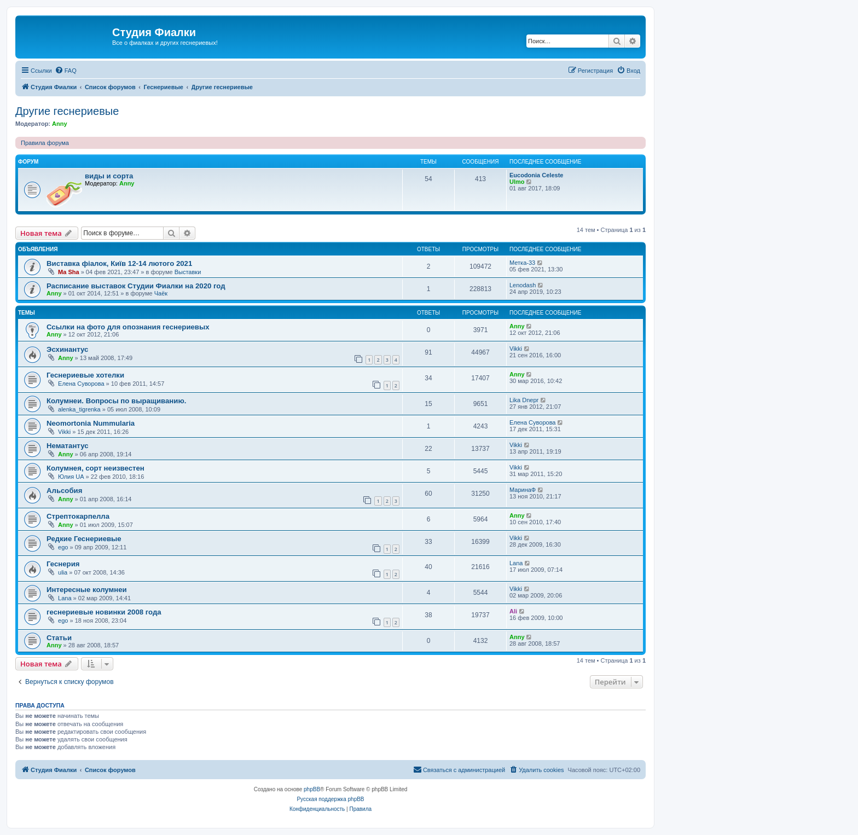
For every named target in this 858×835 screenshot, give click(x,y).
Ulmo (517, 181)
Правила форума (45, 143)
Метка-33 (522, 262)
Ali (513, 611)
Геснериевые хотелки (85, 375)
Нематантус (68, 446)
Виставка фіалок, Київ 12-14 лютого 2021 (119, 263)
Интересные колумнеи (87, 589)
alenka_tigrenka (79, 409)
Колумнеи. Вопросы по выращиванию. (116, 401)
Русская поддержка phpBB (330, 799)
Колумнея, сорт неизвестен (95, 468)
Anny (59, 123)
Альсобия (64, 490)
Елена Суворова (81, 383)
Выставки (188, 272)
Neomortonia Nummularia (91, 423)
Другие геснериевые (67, 111)
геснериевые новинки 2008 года (104, 612)
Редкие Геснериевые (84, 539)
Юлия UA (71, 476)
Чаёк (160, 293)
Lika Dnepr (523, 400)
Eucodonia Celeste (536, 175)
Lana (516, 563)
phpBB (312, 789)
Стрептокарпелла (78, 516)
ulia (62, 572)
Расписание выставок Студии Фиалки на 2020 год (136, 286)
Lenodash (522, 285)
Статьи (59, 638)
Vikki (515, 348)
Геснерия (63, 564)
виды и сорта (109, 176)
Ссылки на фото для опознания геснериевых (128, 327)
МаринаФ (522, 489)
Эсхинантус (67, 349)
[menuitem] (66, 70)
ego (63, 547)
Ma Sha (68, 272)
